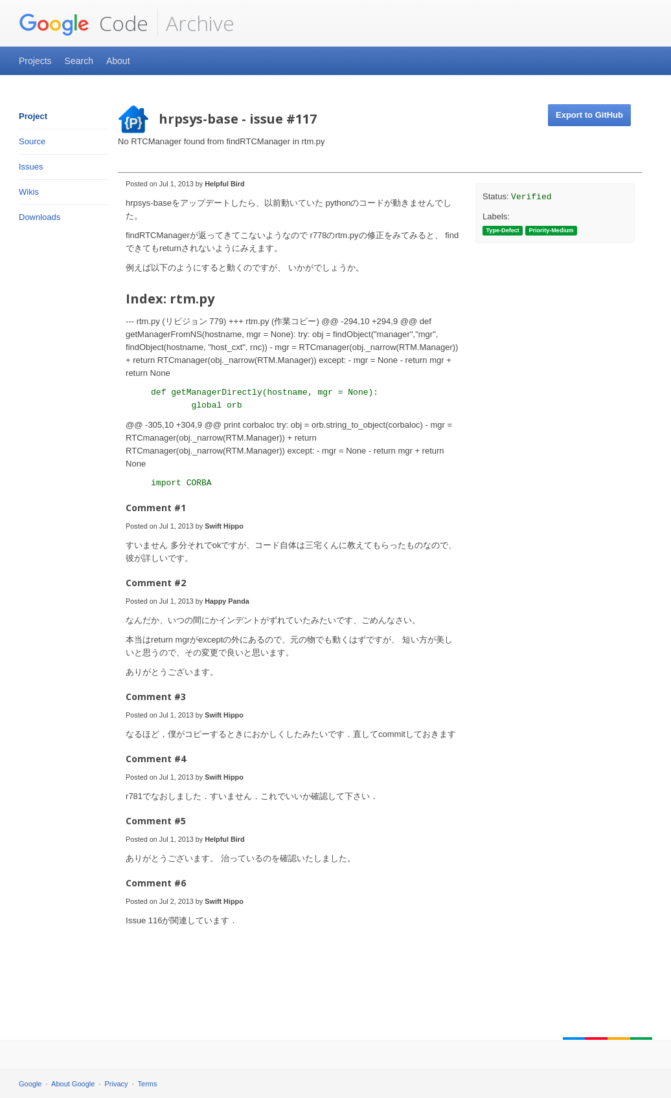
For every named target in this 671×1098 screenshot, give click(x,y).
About (118, 61)
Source (32, 141)
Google (30, 1084)
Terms (147, 1084)
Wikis (29, 192)
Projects (35, 61)
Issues (31, 166)
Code (83, 23)
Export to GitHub (589, 115)
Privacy (116, 1084)
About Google (73, 1084)
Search (79, 61)
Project (33, 116)
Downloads (39, 217)
